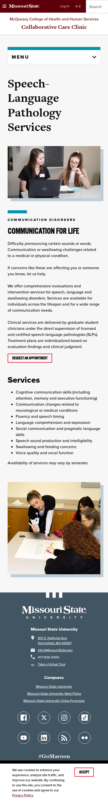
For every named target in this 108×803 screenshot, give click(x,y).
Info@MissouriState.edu (55, 650)
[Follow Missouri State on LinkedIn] (44, 738)
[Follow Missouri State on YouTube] (24, 738)
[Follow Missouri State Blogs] (64, 738)
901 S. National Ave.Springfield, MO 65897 (55, 641)
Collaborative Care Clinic (54, 27)
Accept (84, 772)
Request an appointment (30, 358)
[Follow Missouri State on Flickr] (85, 738)
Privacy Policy (22, 795)
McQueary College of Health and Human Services (54, 19)
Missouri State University (54, 686)
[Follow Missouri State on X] (44, 718)
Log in (64, 6)
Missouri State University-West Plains (54, 693)
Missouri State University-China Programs (54, 700)
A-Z (78, 6)
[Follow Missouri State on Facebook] (24, 718)
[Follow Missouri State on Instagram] (64, 718)
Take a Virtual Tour (52, 664)
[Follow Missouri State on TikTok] (85, 718)
